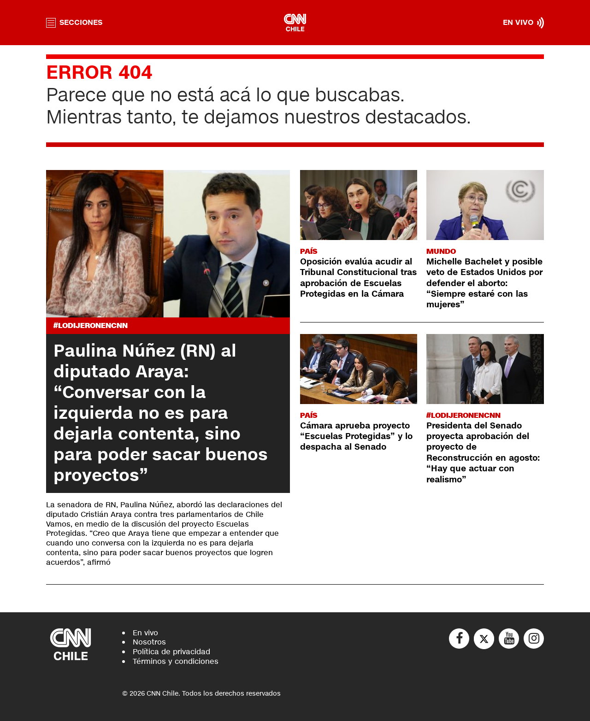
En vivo (145, 632)
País (308, 251)
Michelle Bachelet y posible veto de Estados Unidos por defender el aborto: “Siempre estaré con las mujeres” (484, 283)
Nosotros (149, 642)
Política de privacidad (171, 651)
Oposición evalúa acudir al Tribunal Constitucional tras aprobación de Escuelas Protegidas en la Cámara (358, 278)
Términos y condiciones (175, 661)
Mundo (441, 251)
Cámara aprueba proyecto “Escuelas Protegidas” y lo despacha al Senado (356, 436)
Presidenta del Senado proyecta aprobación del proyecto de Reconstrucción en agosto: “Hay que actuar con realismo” (483, 453)
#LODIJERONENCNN (90, 325)
